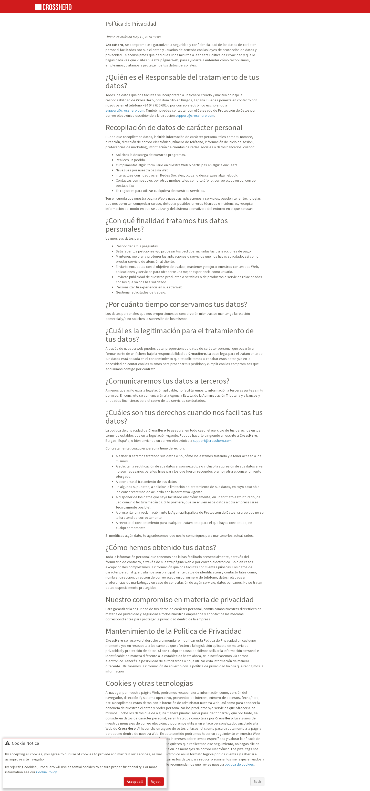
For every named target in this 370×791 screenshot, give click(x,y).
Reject (156, 781)
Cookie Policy (46, 772)
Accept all (135, 781)
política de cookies (239, 764)
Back (257, 781)
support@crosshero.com (125, 110)
